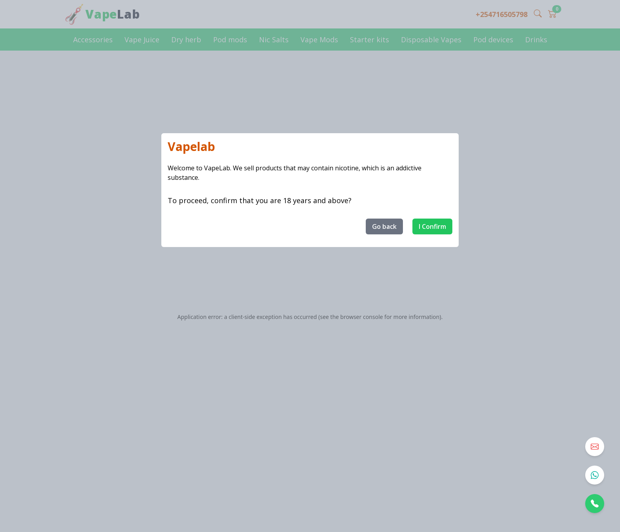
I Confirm (432, 226)
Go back (384, 226)
